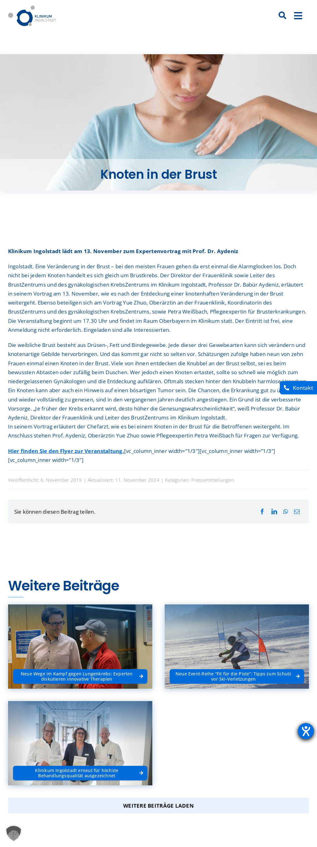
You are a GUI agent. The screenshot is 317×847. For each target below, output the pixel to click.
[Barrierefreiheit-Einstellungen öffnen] (306, 731)
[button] (13, 833)
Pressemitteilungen (212, 480)
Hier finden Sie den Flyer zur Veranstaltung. (66, 450)
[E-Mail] (297, 511)
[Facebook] (262, 511)
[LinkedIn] (274, 511)
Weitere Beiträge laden (158, 805)
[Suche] (283, 16)
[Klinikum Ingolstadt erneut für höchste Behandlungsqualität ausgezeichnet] (80, 773)
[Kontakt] (298, 387)
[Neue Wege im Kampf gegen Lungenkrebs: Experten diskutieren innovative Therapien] (80, 676)
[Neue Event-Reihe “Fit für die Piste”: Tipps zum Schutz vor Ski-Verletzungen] (237, 676)
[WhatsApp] (285, 511)
